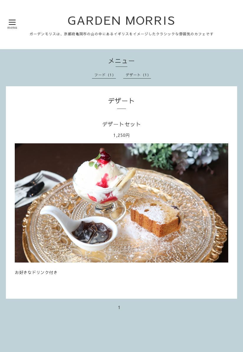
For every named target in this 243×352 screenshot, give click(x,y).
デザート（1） (138, 74)
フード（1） (105, 74)
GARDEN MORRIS (121, 20)
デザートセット (121, 124)
